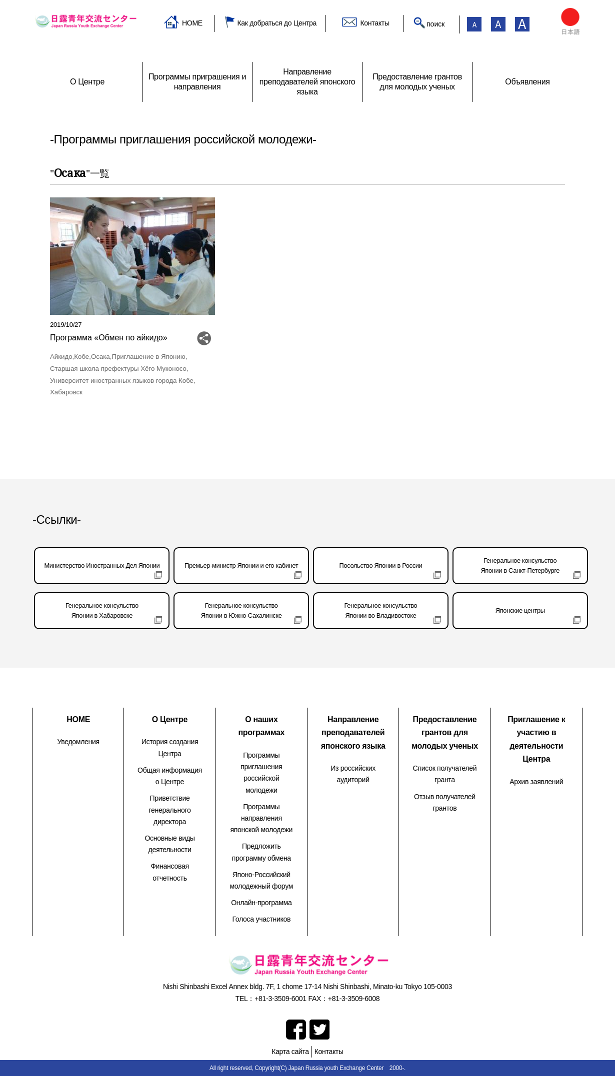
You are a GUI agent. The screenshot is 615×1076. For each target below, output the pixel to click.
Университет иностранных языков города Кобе (122, 380)
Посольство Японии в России (381, 565)
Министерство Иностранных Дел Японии (102, 565)
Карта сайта (290, 1052)
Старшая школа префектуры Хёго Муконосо (118, 368)
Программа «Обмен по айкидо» (109, 337)
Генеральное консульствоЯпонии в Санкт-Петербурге (520, 565)
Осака (100, 356)
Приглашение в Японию (148, 356)
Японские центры (520, 610)
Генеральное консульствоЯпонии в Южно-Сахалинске (241, 610)
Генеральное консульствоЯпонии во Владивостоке (381, 610)
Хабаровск (66, 392)
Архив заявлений (536, 782)
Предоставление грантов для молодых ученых (445, 732)
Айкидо (61, 356)
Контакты (374, 23)
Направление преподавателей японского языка (353, 732)
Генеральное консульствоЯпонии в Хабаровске (102, 610)
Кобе (81, 356)
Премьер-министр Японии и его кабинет (241, 565)
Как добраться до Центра (276, 23)
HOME (192, 23)
